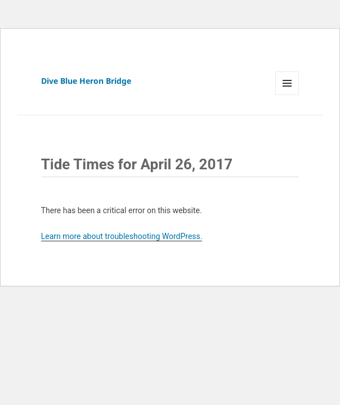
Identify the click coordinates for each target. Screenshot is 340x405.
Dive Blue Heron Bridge (86, 80)
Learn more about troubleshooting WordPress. (122, 236)
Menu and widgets (287, 94)
